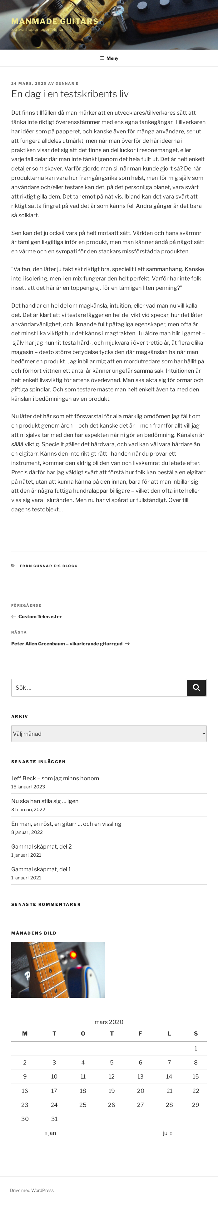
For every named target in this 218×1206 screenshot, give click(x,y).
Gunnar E (67, 83)
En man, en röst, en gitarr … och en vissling (66, 824)
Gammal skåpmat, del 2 (41, 846)
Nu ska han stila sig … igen (45, 801)
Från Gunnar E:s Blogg (49, 566)
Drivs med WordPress (32, 1190)
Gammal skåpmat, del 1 (41, 869)
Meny (109, 58)
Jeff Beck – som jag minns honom (55, 778)
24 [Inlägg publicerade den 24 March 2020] (54, 1105)
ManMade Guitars (55, 21)
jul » (167, 1133)
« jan (50, 1133)
